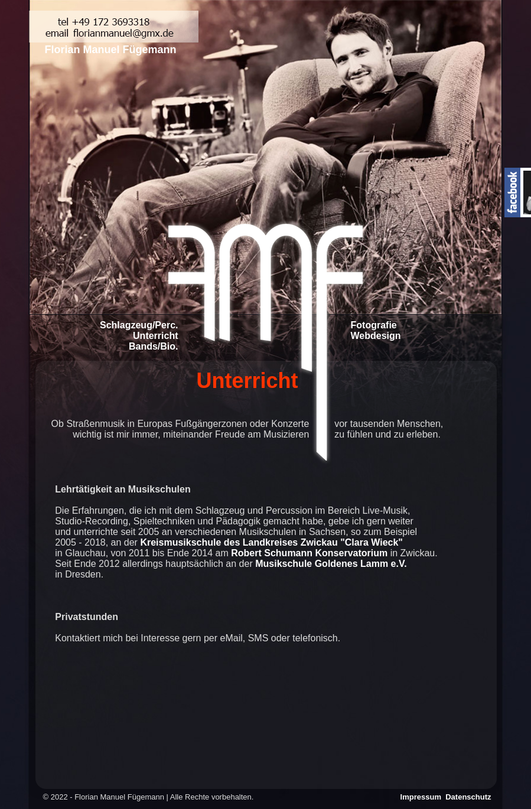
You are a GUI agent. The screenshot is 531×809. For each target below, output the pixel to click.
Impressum (422, 796)
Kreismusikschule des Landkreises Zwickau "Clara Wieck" (271, 542)
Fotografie (374, 325)
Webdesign (376, 336)
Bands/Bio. (153, 346)
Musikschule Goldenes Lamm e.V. (330, 564)
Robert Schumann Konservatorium (309, 553)
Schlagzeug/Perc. (139, 325)
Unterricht (155, 336)
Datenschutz (468, 796)
